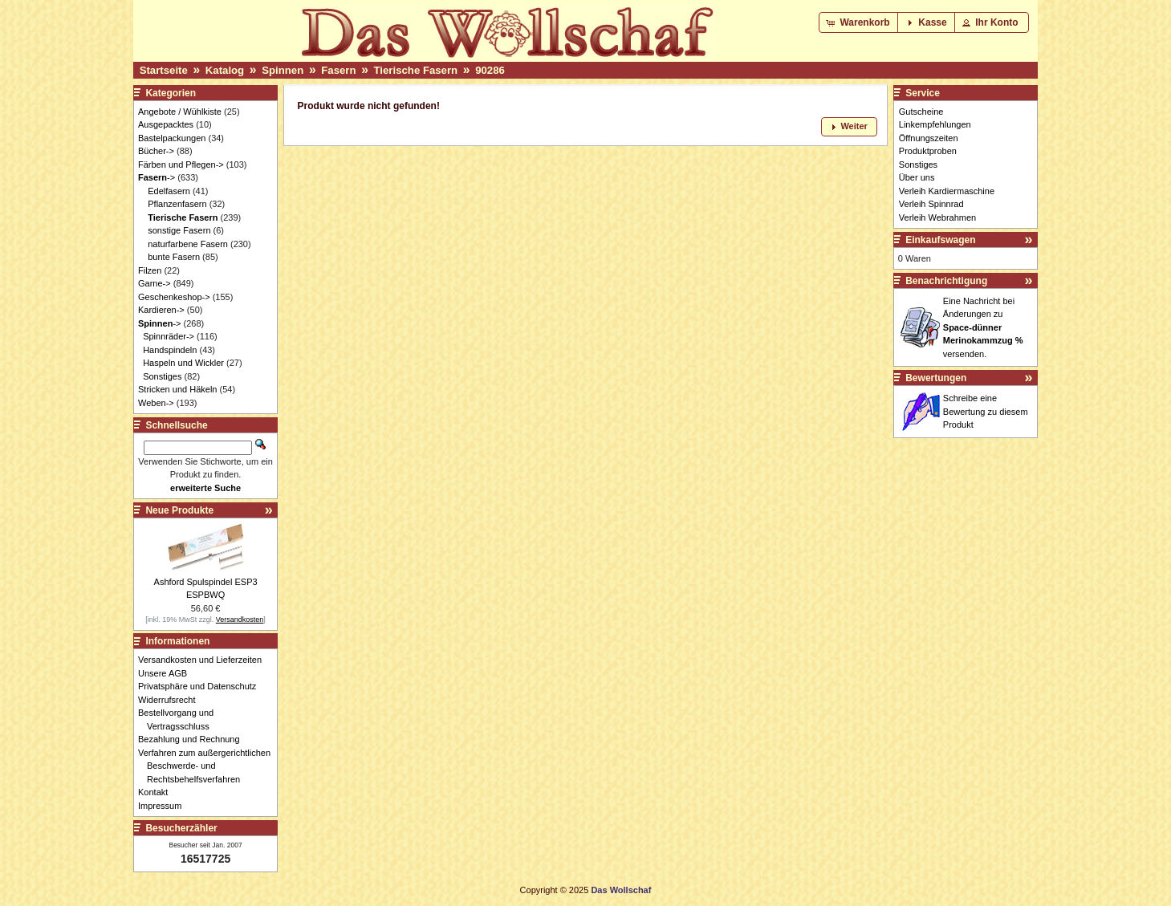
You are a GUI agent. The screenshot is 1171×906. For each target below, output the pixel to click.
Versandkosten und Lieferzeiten (204, 659)
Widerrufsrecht (171, 700)
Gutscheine (921, 111)
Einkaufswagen (940, 240)
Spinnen (282, 70)
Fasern (338, 70)
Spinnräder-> (168, 336)
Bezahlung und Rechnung (193, 739)
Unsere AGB (167, 673)
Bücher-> (156, 151)
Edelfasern (169, 191)
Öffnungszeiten (928, 138)
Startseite (164, 70)
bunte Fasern (174, 257)
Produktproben (928, 151)
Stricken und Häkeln (177, 389)
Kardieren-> (161, 310)
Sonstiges (162, 376)
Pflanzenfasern (177, 204)
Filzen (149, 270)
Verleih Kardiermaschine (946, 191)
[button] (859, 22)
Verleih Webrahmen (937, 217)
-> (156, 177)
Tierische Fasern (416, 70)
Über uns (917, 177)
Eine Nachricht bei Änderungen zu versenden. (983, 327)
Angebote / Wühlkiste (180, 111)
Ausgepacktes (165, 124)
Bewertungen (935, 378)
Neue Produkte (179, 510)
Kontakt (157, 792)
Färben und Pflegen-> (181, 164)
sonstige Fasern (179, 230)
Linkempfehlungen (935, 124)
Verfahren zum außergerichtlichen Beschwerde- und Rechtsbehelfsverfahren (208, 766)
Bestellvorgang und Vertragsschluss (180, 719)
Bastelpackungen (171, 138)
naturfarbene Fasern (188, 244)
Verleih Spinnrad (931, 204)
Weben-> (156, 403)
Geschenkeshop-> (174, 297)
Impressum (164, 806)
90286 (490, 70)
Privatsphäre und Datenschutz (201, 686)
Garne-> (154, 283)
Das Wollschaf (621, 890)
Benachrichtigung (946, 280)
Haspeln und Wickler (183, 363)
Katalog (224, 70)
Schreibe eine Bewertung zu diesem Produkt (985, 411)
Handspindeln (170, 350)
